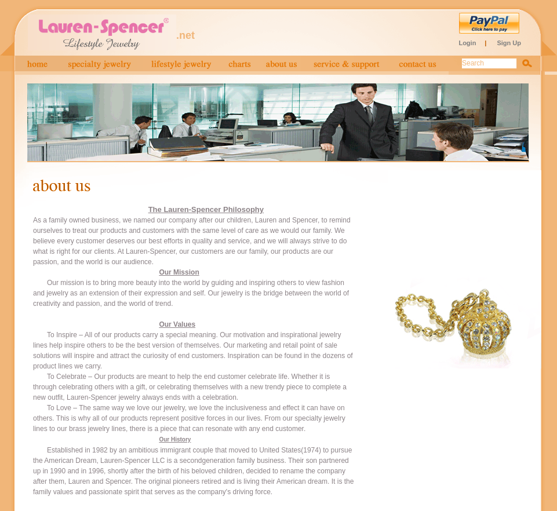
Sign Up (509, 42)
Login (467, 42)
